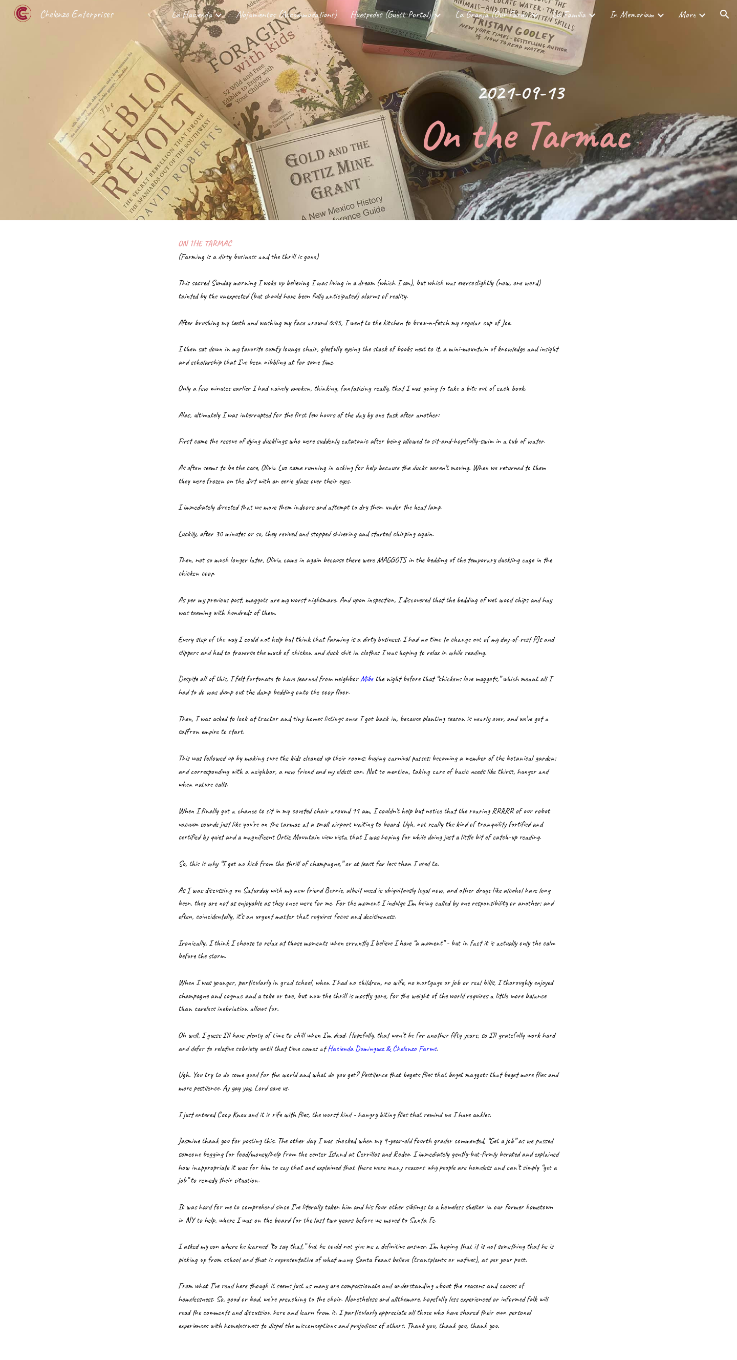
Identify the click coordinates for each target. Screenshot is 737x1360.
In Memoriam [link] (632, 14)
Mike (366, 679)
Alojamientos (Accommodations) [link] (286, 14)
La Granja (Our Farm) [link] (491, 14)
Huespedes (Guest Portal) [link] (390, 14)
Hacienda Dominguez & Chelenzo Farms (382, 1048)
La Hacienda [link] (191, 14)
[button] (724, 14)
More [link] (687, 14)
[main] (520, 110)
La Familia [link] (569, 14)
